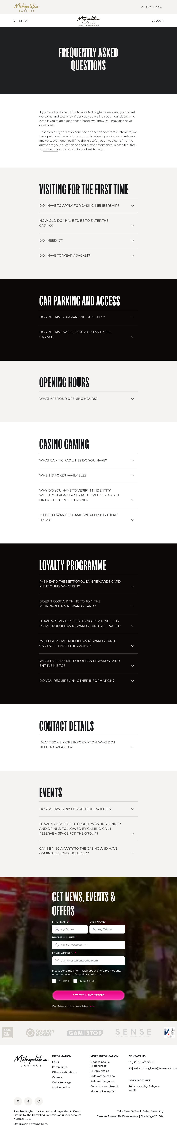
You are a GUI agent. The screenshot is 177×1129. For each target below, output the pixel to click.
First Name (60, 921)
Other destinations (64, 1072)
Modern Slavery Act (103, 1091)
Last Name (97, 921)
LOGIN (157, 20)
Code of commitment (104, 1086)
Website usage (61, 1082)
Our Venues (151, 7)
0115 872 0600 (144, 1062)
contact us (50, 149)
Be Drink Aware (128, 1116)
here (91, 1006)
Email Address (64, 953)
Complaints (59, 1067)
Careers (57, 1077)
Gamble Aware (106, 1116)
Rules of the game (102, 1081)
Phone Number (64, 937)
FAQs (55, 1061)
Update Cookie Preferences (100, 1063)
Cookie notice (61, 1087)
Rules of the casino (102, 1076)
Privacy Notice (99, 1070)
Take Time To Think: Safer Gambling (140, 1111)
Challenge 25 (149, 1116)
